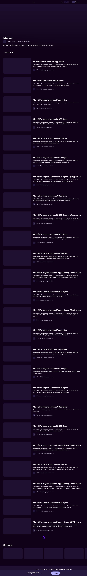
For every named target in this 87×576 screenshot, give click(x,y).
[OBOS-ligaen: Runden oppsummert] (13, 553)
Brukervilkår (62, 569)
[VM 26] (48, 2)
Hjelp (56, 569)
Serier (66, 2)
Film (62, 2)
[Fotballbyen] (74, 553)
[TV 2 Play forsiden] (13, 2)
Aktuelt (46, 569)
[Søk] (29, 2)
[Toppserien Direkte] (33, 553)
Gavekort (51, 569)
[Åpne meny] (82, 2)
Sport (33, 2)
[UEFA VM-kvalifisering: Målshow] (53, 553)
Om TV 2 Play (39, 569)
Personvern (69, 569)
